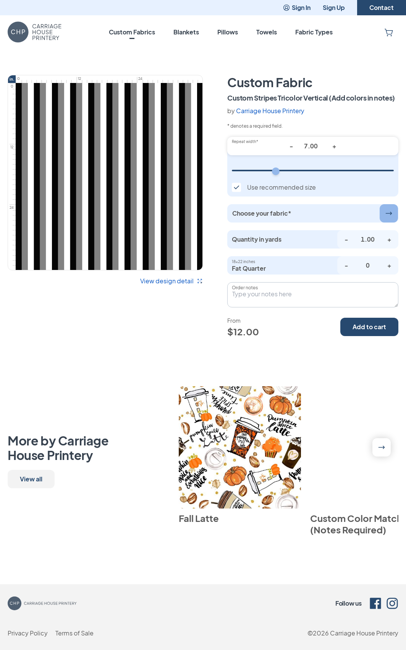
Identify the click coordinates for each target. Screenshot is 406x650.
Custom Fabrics (132, 32)
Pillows (227, 32)
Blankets (186, 32)
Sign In (297, 7)
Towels (266, 32)
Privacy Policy (28, 633)
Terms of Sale (74, 633)
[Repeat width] (313, 170)
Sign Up (334, 7)
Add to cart (369, 327)
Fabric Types (314, 32)
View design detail (171, 281)
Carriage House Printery (270, 111)
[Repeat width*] (313, 146)
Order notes (245, 287)
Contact (381, 7)
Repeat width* (245, 141)
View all (31, 479)
